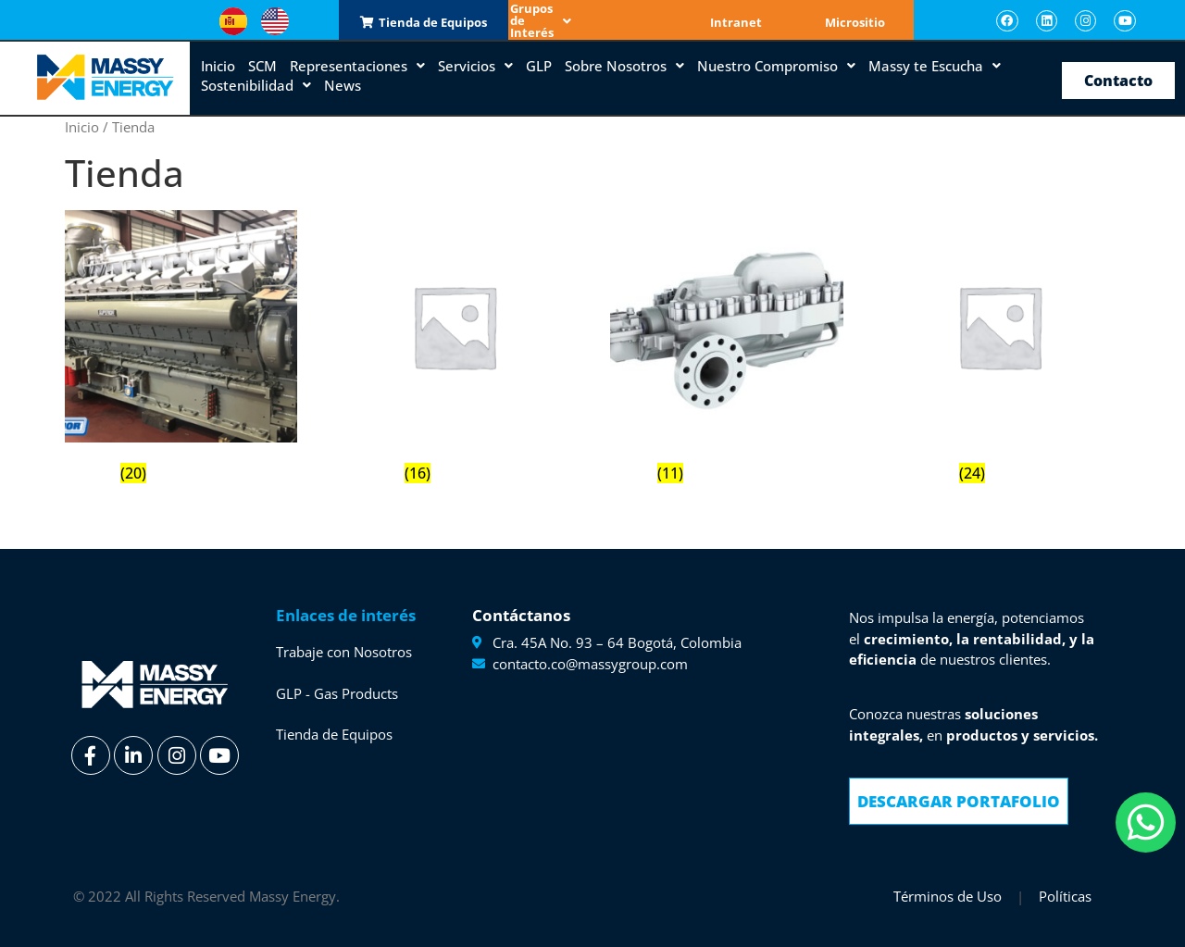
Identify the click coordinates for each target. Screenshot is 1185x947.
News (342, 84)
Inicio (218, 65)
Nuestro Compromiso (776, 65)
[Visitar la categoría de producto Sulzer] (726, 349)
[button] (592, 21)
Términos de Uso (947, 895)
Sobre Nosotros (624, 65)
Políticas (1065, 895)
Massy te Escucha (934, 65)
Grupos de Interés (592, 20)
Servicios (475, 65)
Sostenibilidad (256, 84)
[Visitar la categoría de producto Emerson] (454, 349)
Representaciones (357, 65)
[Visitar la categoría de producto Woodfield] (999, 349)
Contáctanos (521, 614)
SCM (262, 65)
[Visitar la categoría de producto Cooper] (181, 349)
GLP (539, 65)
